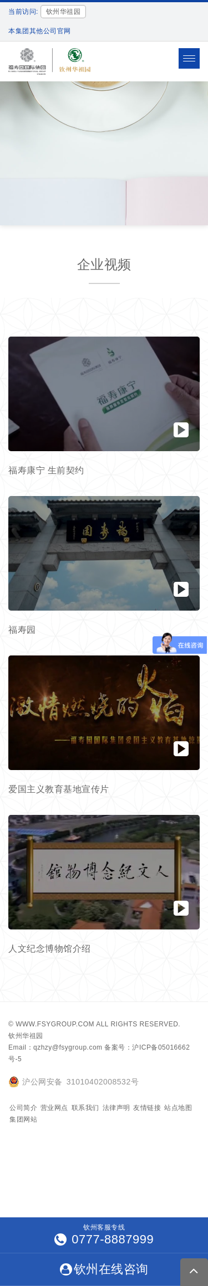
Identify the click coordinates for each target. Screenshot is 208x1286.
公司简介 (23, 1108)
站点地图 (178, 1108)
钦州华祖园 (25, 1036)
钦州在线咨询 (104, 1269)
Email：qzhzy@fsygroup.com (55, 1047)
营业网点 (54, 1108)
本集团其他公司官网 (39, 31)
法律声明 (116, 1108)
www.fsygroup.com (55, 1024)
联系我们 (85, 1108)
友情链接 (147, 1108)
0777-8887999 (104, 1239)
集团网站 (23, 1119)
